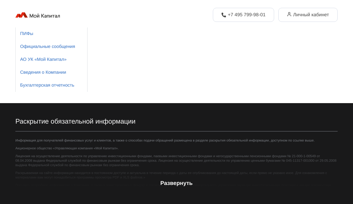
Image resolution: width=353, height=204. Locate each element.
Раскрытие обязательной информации (75, 121)
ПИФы (26, 33)
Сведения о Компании (43, 72)
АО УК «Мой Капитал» (43, 59)
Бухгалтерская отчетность (47, 85)
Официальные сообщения (47, 46)
